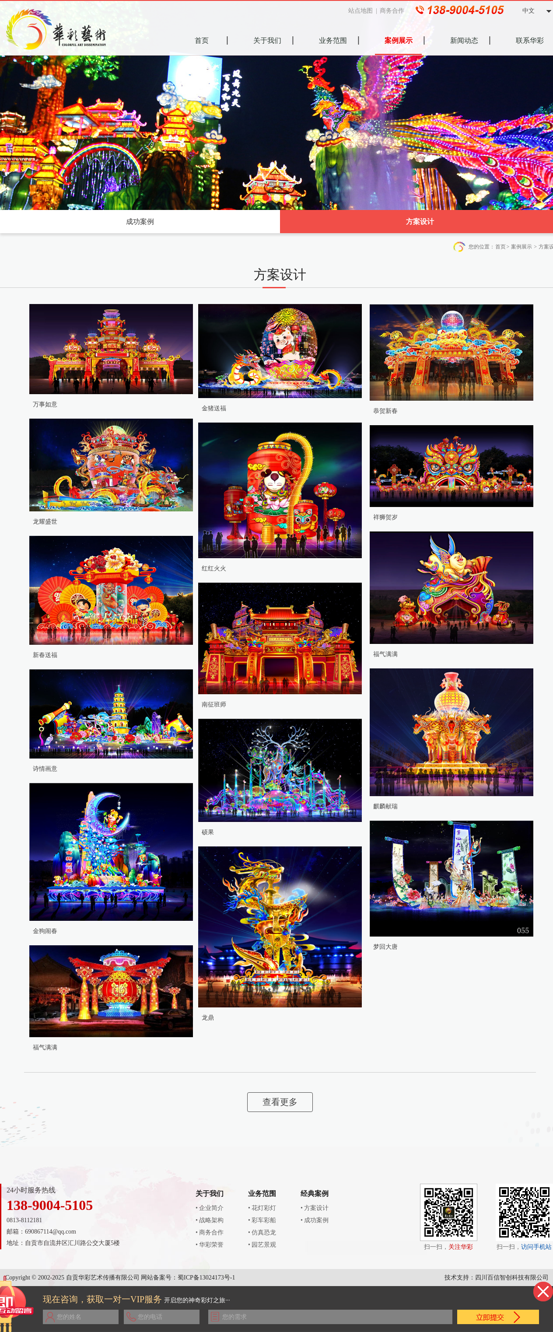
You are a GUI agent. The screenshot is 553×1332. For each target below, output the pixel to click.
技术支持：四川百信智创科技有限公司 (496, 1277)
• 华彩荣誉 (210, 1244)
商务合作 (394, 10)
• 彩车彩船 (262, 1220)
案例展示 (521, 247)
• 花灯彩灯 (262, 1208)
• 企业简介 (210, 1208)
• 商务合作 (210, 1232)
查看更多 (280, 1102)
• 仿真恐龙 (262, 1232)
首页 (500, 247)
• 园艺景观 (262, 1244)
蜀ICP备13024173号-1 (206, 1277)
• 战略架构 (210, 1220)
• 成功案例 (315, 1220)
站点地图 (363, 10)
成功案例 (140, 221)
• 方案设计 (315, 1208)
